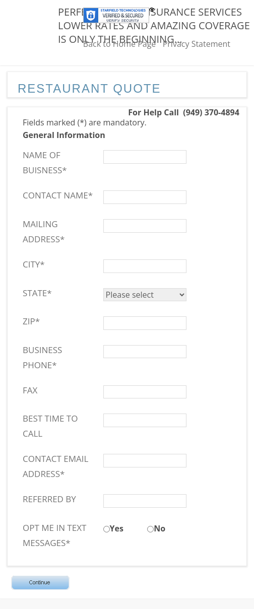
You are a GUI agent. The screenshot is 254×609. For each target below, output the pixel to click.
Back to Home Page (119, 43)
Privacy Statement (196, 43)
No (159, 528)
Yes (116, 528)
